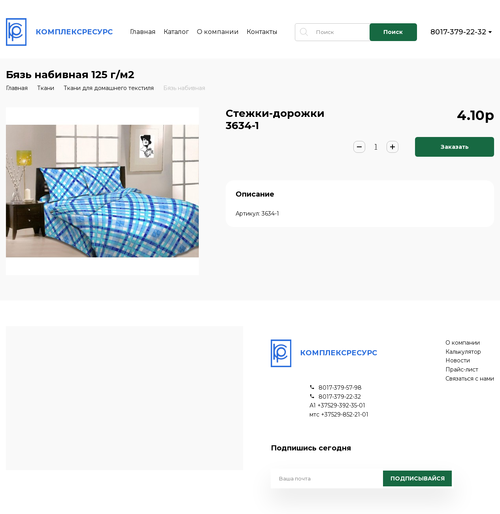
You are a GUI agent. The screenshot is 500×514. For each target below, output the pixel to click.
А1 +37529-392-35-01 (337, 405)
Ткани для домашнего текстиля (109, 88)
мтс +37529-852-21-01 (338, 414)
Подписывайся (418, 478)
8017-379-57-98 (340, 388)
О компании (218, 32)
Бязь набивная (184, 88)
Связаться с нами (469, 378)
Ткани (45, 88)
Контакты (262, 32)
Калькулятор (463, 352)
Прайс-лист (461, 369)
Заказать (455, 146)
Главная (143, 32)
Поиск (393, 32)
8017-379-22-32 (458, 32)
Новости (457, 360)
